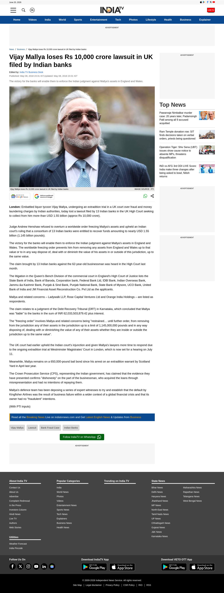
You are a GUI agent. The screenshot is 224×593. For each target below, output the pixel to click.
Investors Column (18, 509)
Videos (32, 19)
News (11, 49)
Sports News (63, 509)
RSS (148, 585)
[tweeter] (20, 566)
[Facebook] (12, 566)
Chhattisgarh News (161, 523)
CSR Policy (129, 585)
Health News (63, 527)
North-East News (160, 509)
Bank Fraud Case (50, 427)
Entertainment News (67, 505)
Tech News (62, 514)
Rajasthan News (191, 492)
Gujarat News (158, 527)
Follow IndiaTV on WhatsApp (82, 437)
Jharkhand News (160, 501)
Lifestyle (151, 19)
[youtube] (36, 566)
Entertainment (98, 19)
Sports (78, 19)
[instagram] (28, 566)
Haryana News (159, 496)
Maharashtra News (192, 487)
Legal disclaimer (94, 585)
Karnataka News (160, 536)
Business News (64, 523)
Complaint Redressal (19, 501)
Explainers (62, 518)
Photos (133, 19)
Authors (13, 523)
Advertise (13, 496)
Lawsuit (32, 427)
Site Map (77, 585)
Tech (118, 19)
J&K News (157, 532)
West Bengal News (192, 501)
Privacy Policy (112, 585)
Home (16, 19)
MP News (156, 505)
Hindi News (15, 514)
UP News (156, 518)
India (48, 19)
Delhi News (157, 492)
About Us (13, 492)
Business (185, 19)
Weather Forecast (18, 544)
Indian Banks (71, 427)
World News (63, 492)
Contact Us (14, 487)
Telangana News (191, 496)
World (62, 19)
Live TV (13, 518)
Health (168, 19)
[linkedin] (44, 566)
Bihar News (157, 487)
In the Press (15, 505)
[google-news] (52, 566)
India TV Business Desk (31, 72)
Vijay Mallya (17, 427)
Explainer (205, 19)
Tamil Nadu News (160, 514)
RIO (140, 585)
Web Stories (15, 527)
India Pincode (16, 548)
